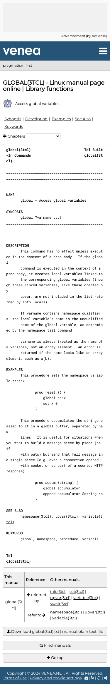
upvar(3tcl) (66, 516)
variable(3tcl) (85, 597)
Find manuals (55, 645)
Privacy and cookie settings (56, 677)
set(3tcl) (77, 591)
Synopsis (12, 118)
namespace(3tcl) (36, 516)
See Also (83, 118)
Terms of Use (15, 677)
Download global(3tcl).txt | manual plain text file (55, 631)
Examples (61, 118)
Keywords (13, 126)
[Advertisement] (55, 17)
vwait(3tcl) (60, 603)
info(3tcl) (58, 591)
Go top (55, 658)
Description (36, 118)
